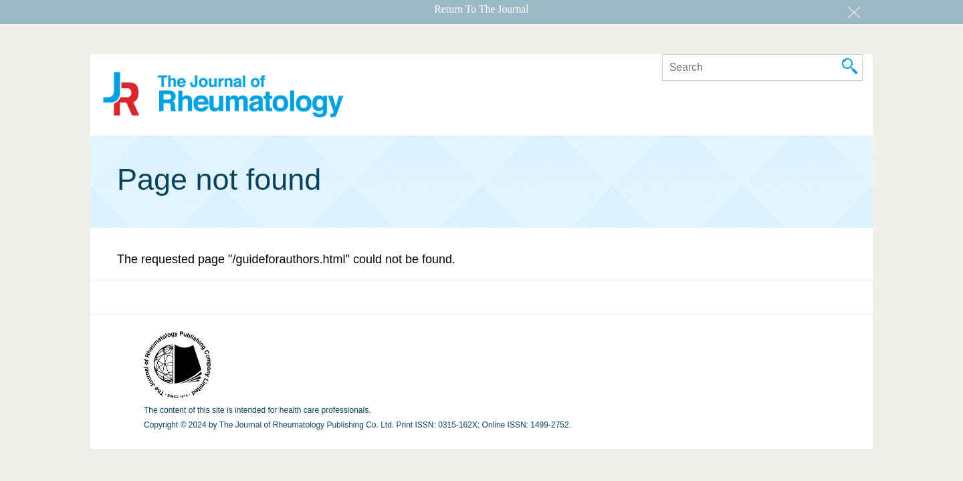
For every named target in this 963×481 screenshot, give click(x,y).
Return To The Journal (481, 9)
